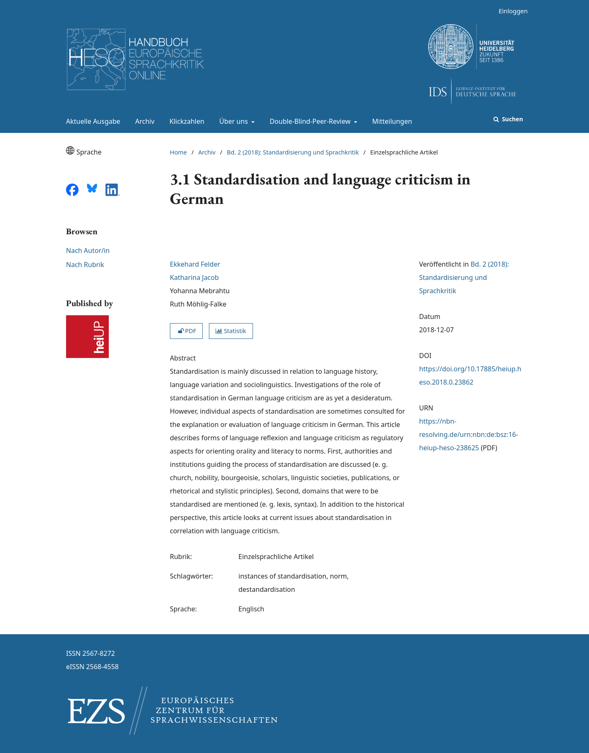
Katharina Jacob (194, 277)
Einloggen (510, 11)
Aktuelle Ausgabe (91, 121)
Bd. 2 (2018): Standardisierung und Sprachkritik (293, 152)
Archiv (143, 121)
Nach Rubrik (85, 264)
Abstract (183, 358)
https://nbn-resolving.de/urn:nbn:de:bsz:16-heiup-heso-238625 (468, 434)
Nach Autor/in (88, 250)
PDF (186, 331)
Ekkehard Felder (195, 264)
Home (178, 152)
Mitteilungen (390, 121)
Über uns (233, 121)
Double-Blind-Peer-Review (309, 121)
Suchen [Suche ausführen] (512, 119)
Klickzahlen (185, 121)
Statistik (231, 331)
